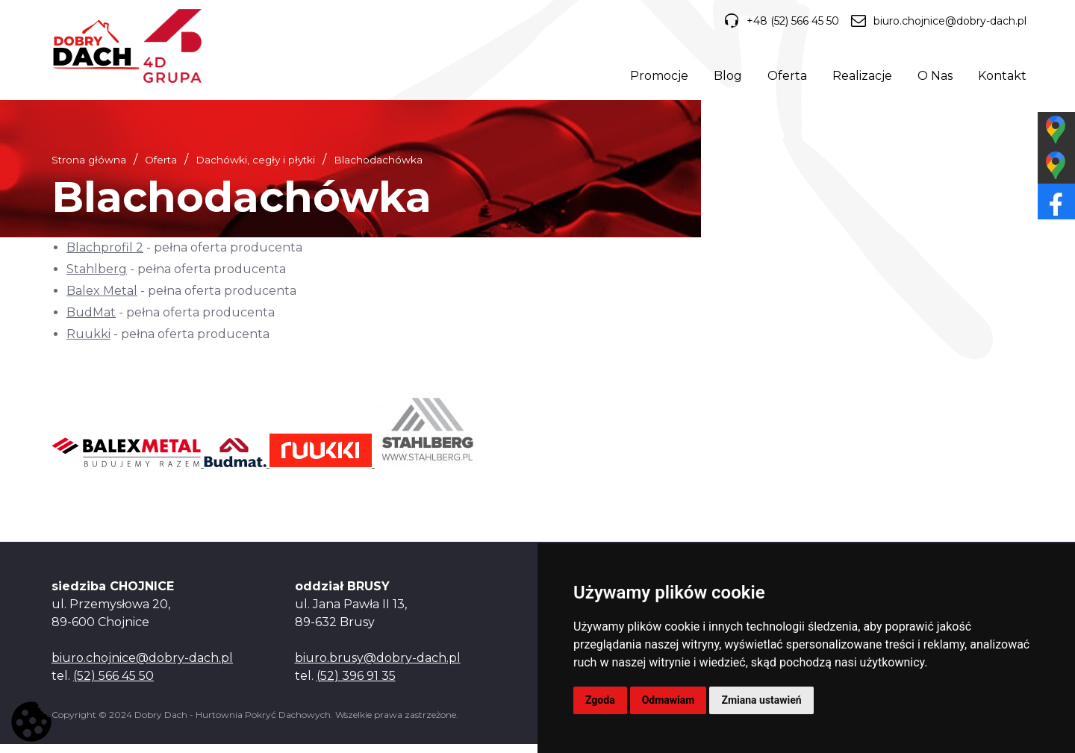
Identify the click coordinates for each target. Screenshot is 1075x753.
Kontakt (999, 78)
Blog (725, 78)
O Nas (932, 78)
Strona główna (89, 169)
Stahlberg (96, 278)
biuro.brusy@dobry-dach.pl (378, 667)
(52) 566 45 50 (113, 685)
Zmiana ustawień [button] (761, 700)
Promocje (656, 78)
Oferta (784, 78)
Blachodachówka (378, 169)
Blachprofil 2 (104, 256)
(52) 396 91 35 (356, 685)
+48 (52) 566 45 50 (775, 23)
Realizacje (859, 78)
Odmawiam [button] (668, 700)
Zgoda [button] (600, 700)
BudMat (91, 321)
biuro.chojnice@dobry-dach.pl (935, 23)
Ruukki (88, 342)
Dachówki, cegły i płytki (255, 169)
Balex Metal (101, 300)
